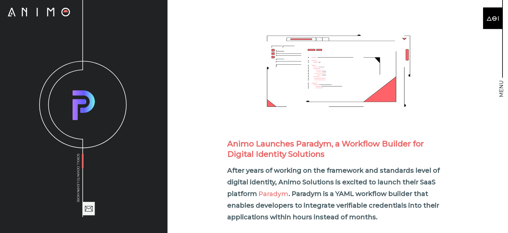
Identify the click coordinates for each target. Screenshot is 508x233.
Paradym (273, 194)
